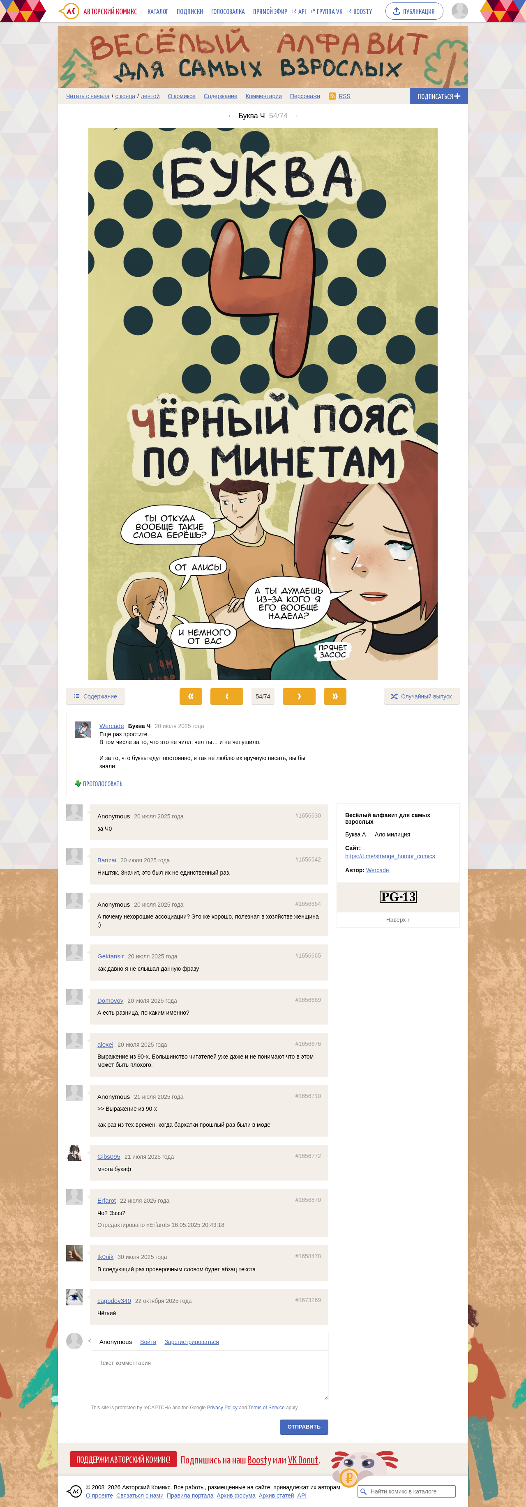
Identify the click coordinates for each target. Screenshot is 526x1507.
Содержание (221, 96)
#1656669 (308, 999)
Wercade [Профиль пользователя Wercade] (111, 725)
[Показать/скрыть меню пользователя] (458, 11)
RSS (345, 96)
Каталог (158, 11)
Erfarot (106, 1200)
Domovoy (110, 1000)
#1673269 (308, 1300)
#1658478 (308, 1256)
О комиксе (181, 96)
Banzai (106, 860)
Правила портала (190, 1495)
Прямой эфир (270, 11)
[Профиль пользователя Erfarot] (78, 1197)
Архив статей (276, 1495)
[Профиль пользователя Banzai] (78, 856)
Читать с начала (88, 96)
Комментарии (264, 96)
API (302, 11)
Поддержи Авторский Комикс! (123, 1459)
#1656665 (308, 955)
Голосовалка (228, 11)
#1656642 (308, 859)
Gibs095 (108, 1156)
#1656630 (308, 815)
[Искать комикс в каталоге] (363, 1491)
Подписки (190, 11)
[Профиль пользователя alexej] (78, 1040)
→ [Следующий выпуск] (295, 116)
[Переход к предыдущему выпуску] (109, 404)
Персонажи (305, 96)
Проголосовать (102, 783)
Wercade (377, 870)
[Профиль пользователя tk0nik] (78, 1253)
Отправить (304, 1427)
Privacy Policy (222, 1407)
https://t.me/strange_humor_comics (390, 856)
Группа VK (329, 11)
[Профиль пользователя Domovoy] (78, 996)
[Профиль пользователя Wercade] (83, 742)
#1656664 (308, 903)
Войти (148, 1342)
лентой (150, 96)
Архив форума (236, 1495)
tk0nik (105, 1256)
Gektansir (110, 956)
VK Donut (303, 1459)
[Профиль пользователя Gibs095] (78, 1153)
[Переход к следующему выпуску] (263, 404)
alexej (105, 1044)
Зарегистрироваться (191, 1342)
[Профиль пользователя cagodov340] (78, 1297)
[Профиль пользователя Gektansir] (78, 952)
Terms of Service (266, 1407)
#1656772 (308, 1156)
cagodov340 (114, 1300)
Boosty (362, 11)
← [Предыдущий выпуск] (230, 116)
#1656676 (308, 1043)
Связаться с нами (140, 1495)
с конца (125, 96)
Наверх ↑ (398, 920)
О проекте (99, 1495)
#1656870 (308, 1200)
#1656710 (308, 1095)
